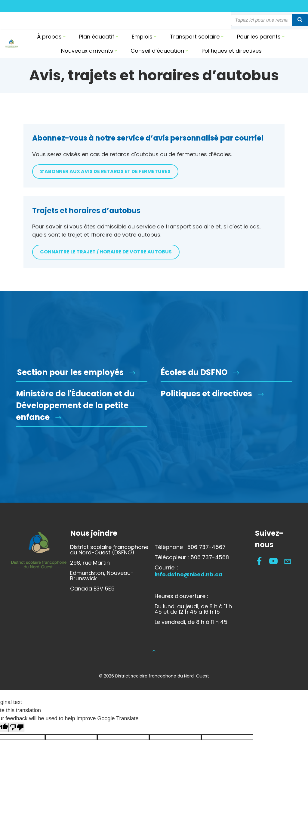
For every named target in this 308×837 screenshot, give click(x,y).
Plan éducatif (99, 36)
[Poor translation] (16, 744)
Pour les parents (261, 36)
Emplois (145, 36)
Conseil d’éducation (160, 50)
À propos (52, 36)
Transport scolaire (197, 36)
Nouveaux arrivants (90, 50)
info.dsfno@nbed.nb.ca (189, 591)
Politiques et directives (232, 50)
